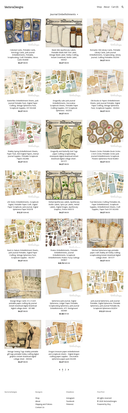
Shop (99, 7)
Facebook (70, 401)
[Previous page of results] (60, 369)
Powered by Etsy (104, 404)
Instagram (70, 398)
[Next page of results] (68, 369)
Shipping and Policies (43, 404)
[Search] (123, 7)
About (107, 7)
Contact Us (39, 407)
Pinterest (70, 404)
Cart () (115, 7)
